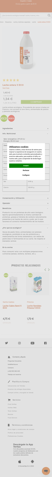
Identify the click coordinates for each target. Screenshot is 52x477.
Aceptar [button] (26, 166)
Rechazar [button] (26, 170)
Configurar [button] (26, 175)
